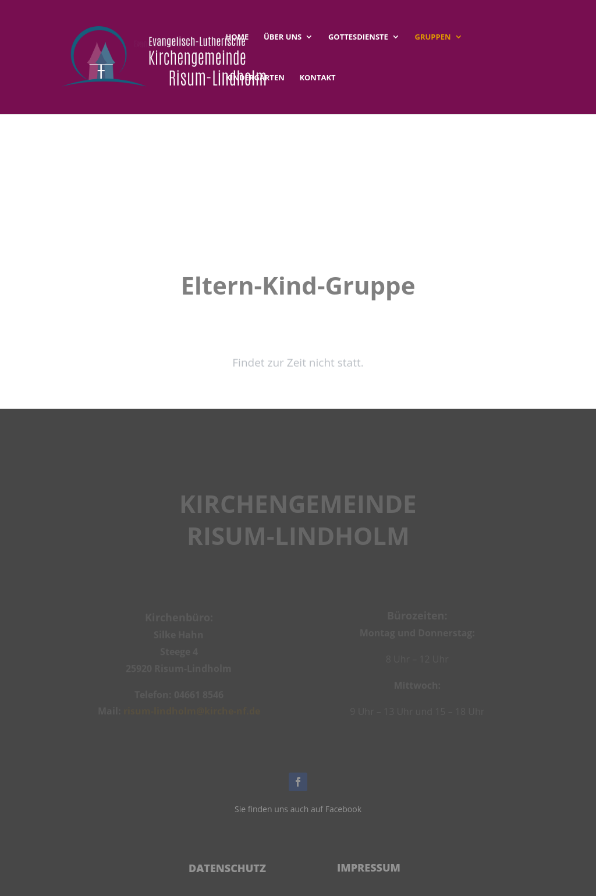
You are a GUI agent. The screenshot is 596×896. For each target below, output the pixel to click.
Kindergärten (254, 78)
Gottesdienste (358, 37)
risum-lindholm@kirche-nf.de (191, 712)
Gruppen (433, 37)
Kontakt (317, 78)
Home (237, 37)
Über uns (282, 37)
